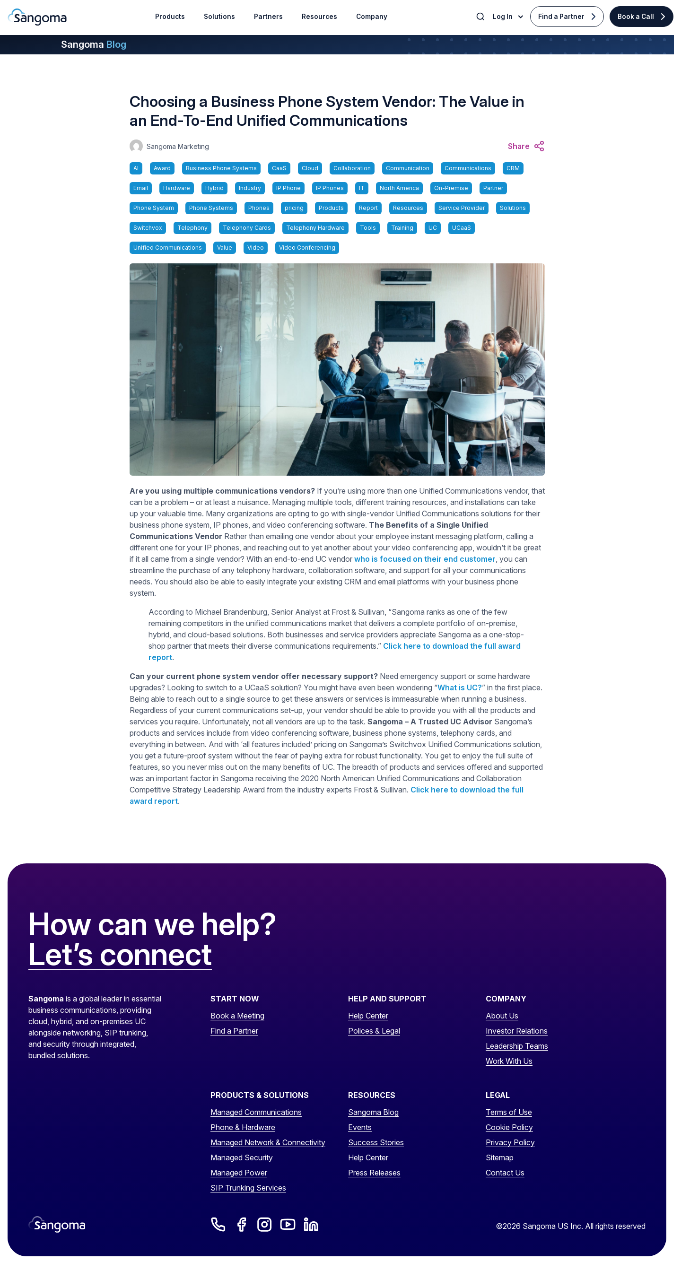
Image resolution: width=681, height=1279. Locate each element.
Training (402, 227)
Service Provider (461, 207)
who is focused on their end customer (425, 559)
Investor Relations (517, 1030)
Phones (259, 207)
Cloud (310, 168)
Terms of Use (509, 1112)
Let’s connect (120, 954)
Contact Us (505, 1172)
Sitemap (500, 1157)
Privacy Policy (510, 1142)
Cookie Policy (509, 1127)
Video (255, 247)
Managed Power (238, 1172)
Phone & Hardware (242, 1127)
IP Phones (330, 187)
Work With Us (509, 1061)
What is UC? (459, 687)
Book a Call (636, 16)
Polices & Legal (374, 1030)
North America (399, 187)
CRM (513, 168)
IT (362, 187)
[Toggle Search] (481, 16)
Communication (407, 168)
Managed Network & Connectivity (267, 1142)
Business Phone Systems (221, 168)
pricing (294, 207)
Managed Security (241, 1157)
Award (162, 168)
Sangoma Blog (373, 1112)
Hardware (176, 187)
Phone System (153, 207)
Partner (493, 187)
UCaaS (461, 227)
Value (224, 247)
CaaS (279, 168)
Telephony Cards (247, 227)
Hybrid (214, 187)
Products (331, 207)
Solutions (513, 207)
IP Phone (288, 187)
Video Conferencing (307, 247)
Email (140, 187)
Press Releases (374, 1172)
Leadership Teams (517, 1046)
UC (432, 227)
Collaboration (352, 168)
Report (368, 207)
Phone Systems (211, 207)
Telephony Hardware (315, 227)
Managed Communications (256, 1112)
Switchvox (147, 227)
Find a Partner (561, 16)
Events (360, 1127)
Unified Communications (167, 247)
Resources (408, 207)
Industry (250, 187)
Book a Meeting (237, 1015)
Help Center (368, 1015)
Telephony (192, 227)
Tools (368, 227)
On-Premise (451, 187)
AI (136, 168)
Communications (468, 168)
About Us (502, 1015)
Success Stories (376, 1142)
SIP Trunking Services (248, 1187)
